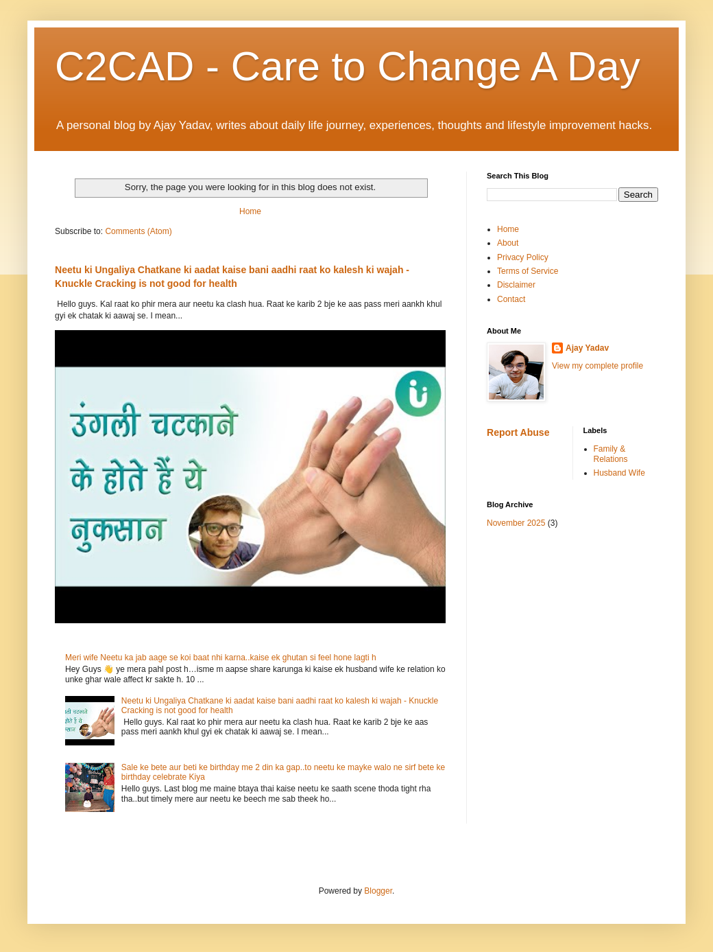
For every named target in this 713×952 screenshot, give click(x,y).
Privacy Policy (522, 257)
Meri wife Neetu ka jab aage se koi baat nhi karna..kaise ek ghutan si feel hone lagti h (220, 657)
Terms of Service (527, 271)
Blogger (378, 891)
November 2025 (516, 523)
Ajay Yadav (587, 348)
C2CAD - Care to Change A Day (347, 66)
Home (250, 211)
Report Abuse (518, 432)
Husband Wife (619, 473)
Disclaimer (516, 285)
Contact (511, 299)
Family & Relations (611, 453)
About (507, 243)
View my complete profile (597, 366)
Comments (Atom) (138, 231)
